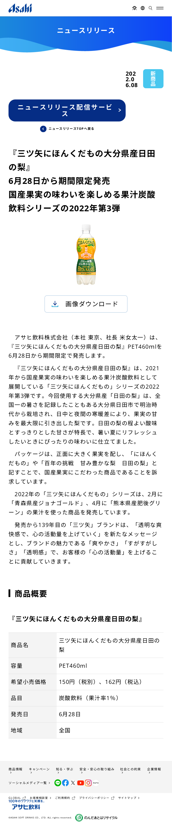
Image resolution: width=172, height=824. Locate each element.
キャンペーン (39, 769)
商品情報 (15, 769)
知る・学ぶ (64, 769)
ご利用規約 (62, 798)
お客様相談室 (39, 798)
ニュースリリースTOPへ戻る (71, 129)
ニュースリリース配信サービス (65, 110)
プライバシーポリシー (94, 798)
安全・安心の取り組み (97, 769)
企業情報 (154, 769)
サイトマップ (127, 798)
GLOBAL (15, 798)
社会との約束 (130, 769)
